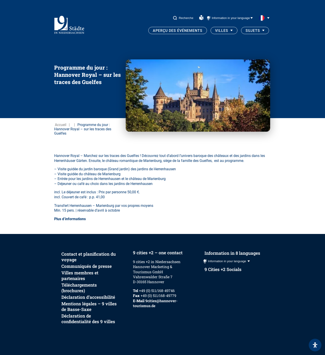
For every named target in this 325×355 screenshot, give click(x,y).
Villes (221, 30)
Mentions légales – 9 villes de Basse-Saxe (89, 306)
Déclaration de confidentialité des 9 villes (88, 318)
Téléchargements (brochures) (79, 287)
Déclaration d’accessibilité (88, 297)
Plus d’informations (70, 219)
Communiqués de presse (86, 266)
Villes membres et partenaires (79, 275)
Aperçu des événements (177, 30)
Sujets (253, 30)
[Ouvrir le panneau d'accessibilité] (315, 345)
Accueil (60, 125)
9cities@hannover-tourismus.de (155, 303)
